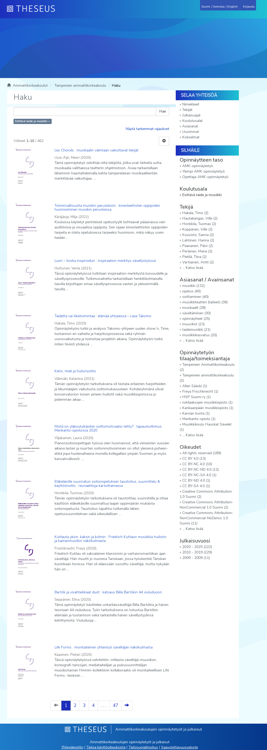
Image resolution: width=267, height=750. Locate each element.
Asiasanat (190, 126)
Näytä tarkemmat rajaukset (147, 128)
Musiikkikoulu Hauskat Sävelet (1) (206, 427)
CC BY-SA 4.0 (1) (196, 485)
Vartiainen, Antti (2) (198, 262)
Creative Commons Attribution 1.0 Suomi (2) (206, 494)
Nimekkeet (190, 104)
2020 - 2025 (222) (197, 546)
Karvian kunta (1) (196, 413)
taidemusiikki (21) (196, 329)
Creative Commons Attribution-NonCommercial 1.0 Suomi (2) (206, 505)
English (232, 6)
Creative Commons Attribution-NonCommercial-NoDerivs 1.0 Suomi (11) (206, 518)
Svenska (218, 6)
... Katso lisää (192, 267)
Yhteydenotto (72, 747)
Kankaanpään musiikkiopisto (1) (207, 407)
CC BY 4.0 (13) (194, 458)
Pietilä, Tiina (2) (194, 256)
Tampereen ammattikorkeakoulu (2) (207, 378)
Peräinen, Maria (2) (197, 251)
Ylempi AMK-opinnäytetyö (203, 171)
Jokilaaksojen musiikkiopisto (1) (207, 402)
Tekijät (187, 109)
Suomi (205, 6)
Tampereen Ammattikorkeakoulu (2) (207, 367)
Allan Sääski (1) (194, 385)
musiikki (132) (193, 285)
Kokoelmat (190, 137)
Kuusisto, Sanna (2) (198, 234)
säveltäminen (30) (196, 313)
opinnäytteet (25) (196, 318)
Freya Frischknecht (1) (200, 391)
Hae (162, 111)
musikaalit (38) (194, 307)
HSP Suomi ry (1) (196, 396)
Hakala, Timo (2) (195, 212)
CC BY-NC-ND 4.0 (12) (200, 469)
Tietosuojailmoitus (143, 747)
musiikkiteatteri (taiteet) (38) (205, 302)
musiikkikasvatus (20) (199, 335)
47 (115, 705)
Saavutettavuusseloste (179, 747)
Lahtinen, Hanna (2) (198, 240)
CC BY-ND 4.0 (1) (196, 480)
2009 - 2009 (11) (196, 557)
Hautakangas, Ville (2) (199, 218)
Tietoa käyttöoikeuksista (105, 747)
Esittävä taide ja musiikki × (32, 121)
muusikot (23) (193, 324)
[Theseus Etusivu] (59, 11)
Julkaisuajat (191, 115)
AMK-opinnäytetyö (197, 165)
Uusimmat (190, 131)
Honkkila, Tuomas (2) (199, 223)
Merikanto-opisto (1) (198, 418)
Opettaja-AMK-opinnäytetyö (205, 176)
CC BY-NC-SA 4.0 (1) (199, 475)
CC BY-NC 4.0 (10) (197, 464)
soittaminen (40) (195, 296)
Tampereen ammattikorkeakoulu (80, 85)
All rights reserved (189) (201, 453)
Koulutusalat (192, 120)
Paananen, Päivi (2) (197, 245)
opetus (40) (191, 291)
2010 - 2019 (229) (197, 552)
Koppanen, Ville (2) (197, 229)
